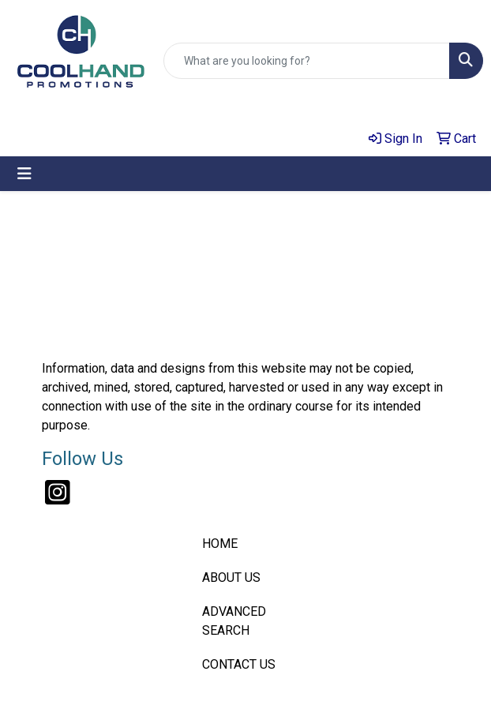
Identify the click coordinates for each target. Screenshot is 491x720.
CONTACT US (238, 664)
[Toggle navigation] (24, 174)
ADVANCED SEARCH (234, 621)
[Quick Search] (306, 61)
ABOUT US (231, 577)
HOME (220, 543)
